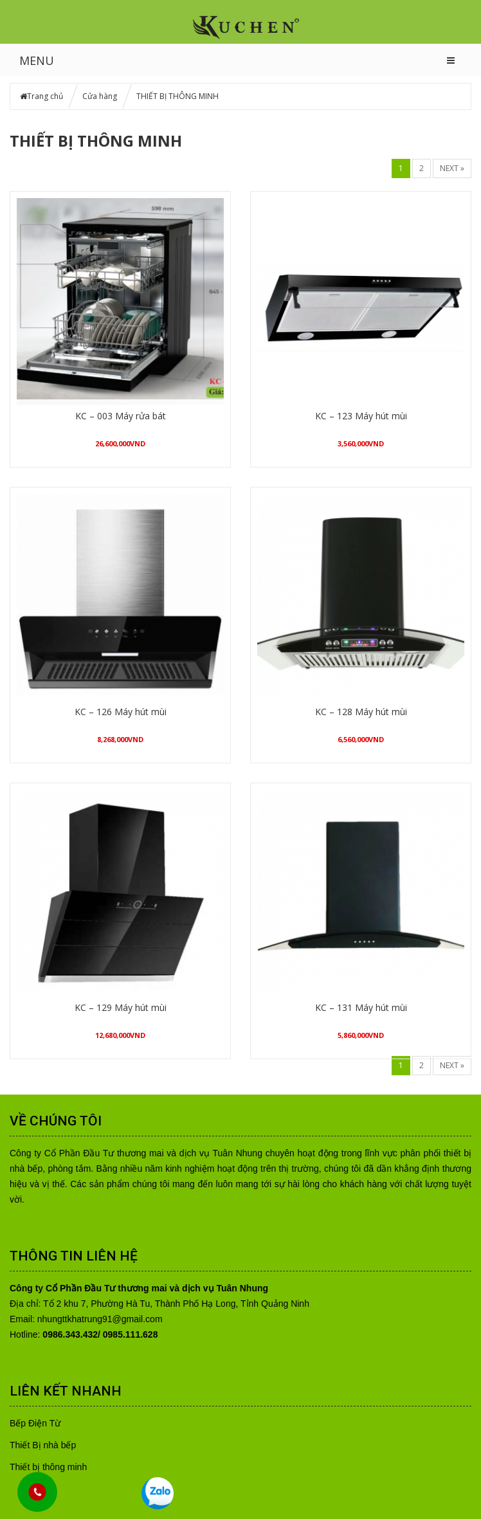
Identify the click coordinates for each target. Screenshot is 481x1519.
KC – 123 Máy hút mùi (361, 416)
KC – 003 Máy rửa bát (120, 416)
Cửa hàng (99, 96)
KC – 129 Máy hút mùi (121, 1007)
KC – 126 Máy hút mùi (121, 711)
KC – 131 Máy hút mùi (361, 1007)
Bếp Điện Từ (35, 1423)
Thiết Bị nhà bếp (43, 1445)
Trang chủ (45, 96)
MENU (36, 60)
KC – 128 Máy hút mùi (361, 711)
